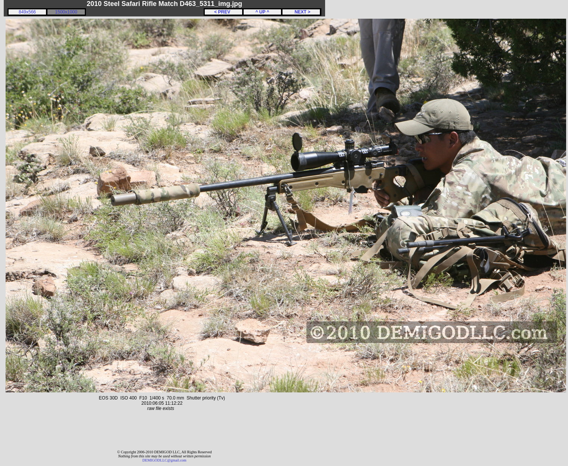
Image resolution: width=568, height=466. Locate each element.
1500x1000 (66, 12)
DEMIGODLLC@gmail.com (164, 460)
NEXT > (301, 12)
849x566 (27, 12)
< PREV (223, 12)
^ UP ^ (262, 12)
